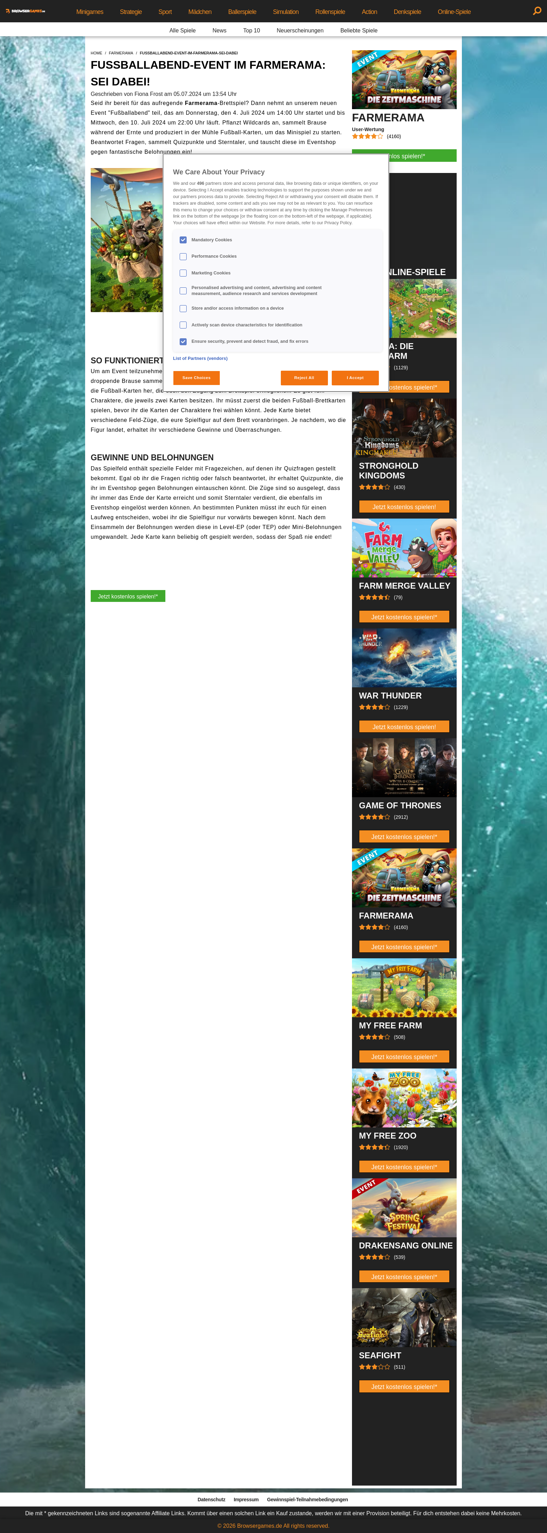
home (96, 53)
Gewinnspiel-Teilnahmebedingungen (307, 1499)
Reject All (304, 378)
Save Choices (196, 378)
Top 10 (251, 30)
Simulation (286, 11)
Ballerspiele (242, 11)
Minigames (89, 11)
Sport (165, 11)
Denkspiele (407, 11)
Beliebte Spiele (359, 30)
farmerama (121, 53)
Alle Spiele (183, 30)
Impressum (246, 1499)
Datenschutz (211, 1499)
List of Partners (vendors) (200, 358)
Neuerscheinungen (300, 30)
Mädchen (199, 11)
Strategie (131, 11)
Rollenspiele (330, 11)
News (219, 30)
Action (369, 11)
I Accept (355, 378)
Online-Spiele (454, 11)
